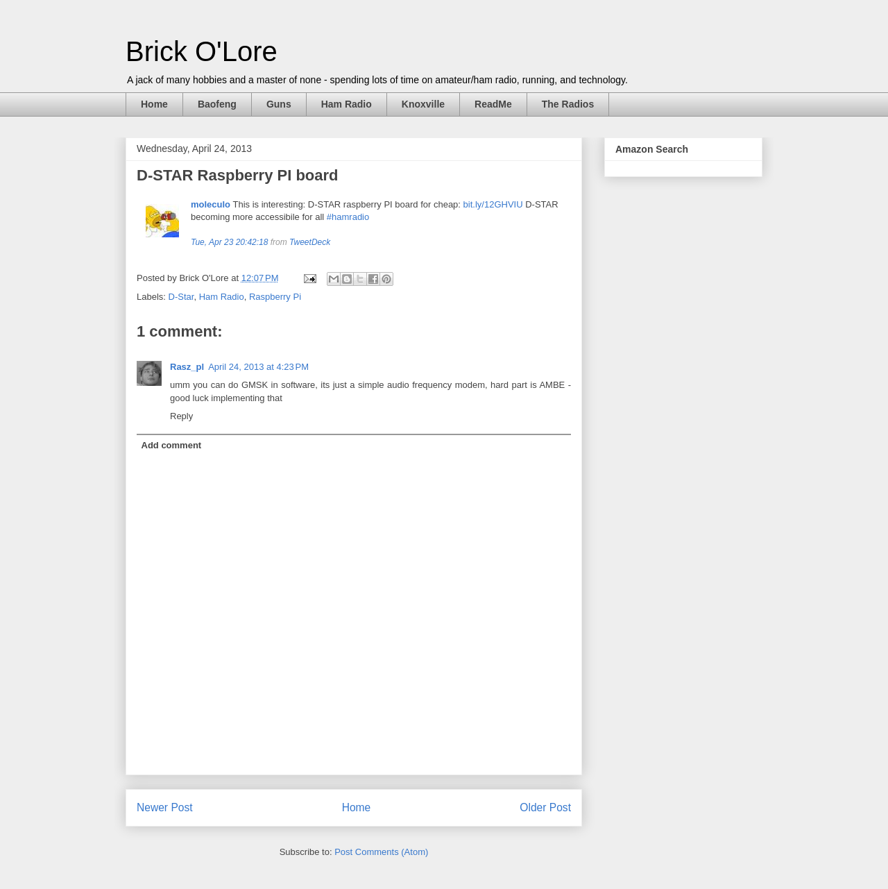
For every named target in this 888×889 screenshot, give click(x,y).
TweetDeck (309, 242)
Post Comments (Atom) (381, 852)
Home (154, 104)
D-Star (181, 296)
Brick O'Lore (202, 51)
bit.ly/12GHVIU (493, 204)
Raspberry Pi (275, 296)
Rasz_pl (187, 367)
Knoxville (423, 104)
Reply (181, 416)
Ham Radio (346, 104)
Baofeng (217, 104)
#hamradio (348, 217)
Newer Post (165, 807)
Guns (278, 104)
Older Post (545, 807)
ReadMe (493, 104)
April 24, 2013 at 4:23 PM (258, 367)
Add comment (172, 445)
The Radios (568, 104)
